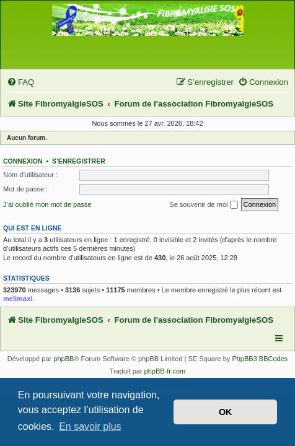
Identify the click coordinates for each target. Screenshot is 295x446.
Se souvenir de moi (203, 205)
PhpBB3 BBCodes (260, 358)
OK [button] (225, 412)
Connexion (23, 161)
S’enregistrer (78, 161)
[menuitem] (20, 82)
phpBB (63, 358)
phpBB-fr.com (165, 371)
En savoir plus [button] (90, 426)
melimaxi (17, 298)
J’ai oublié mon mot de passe (47, 204)
